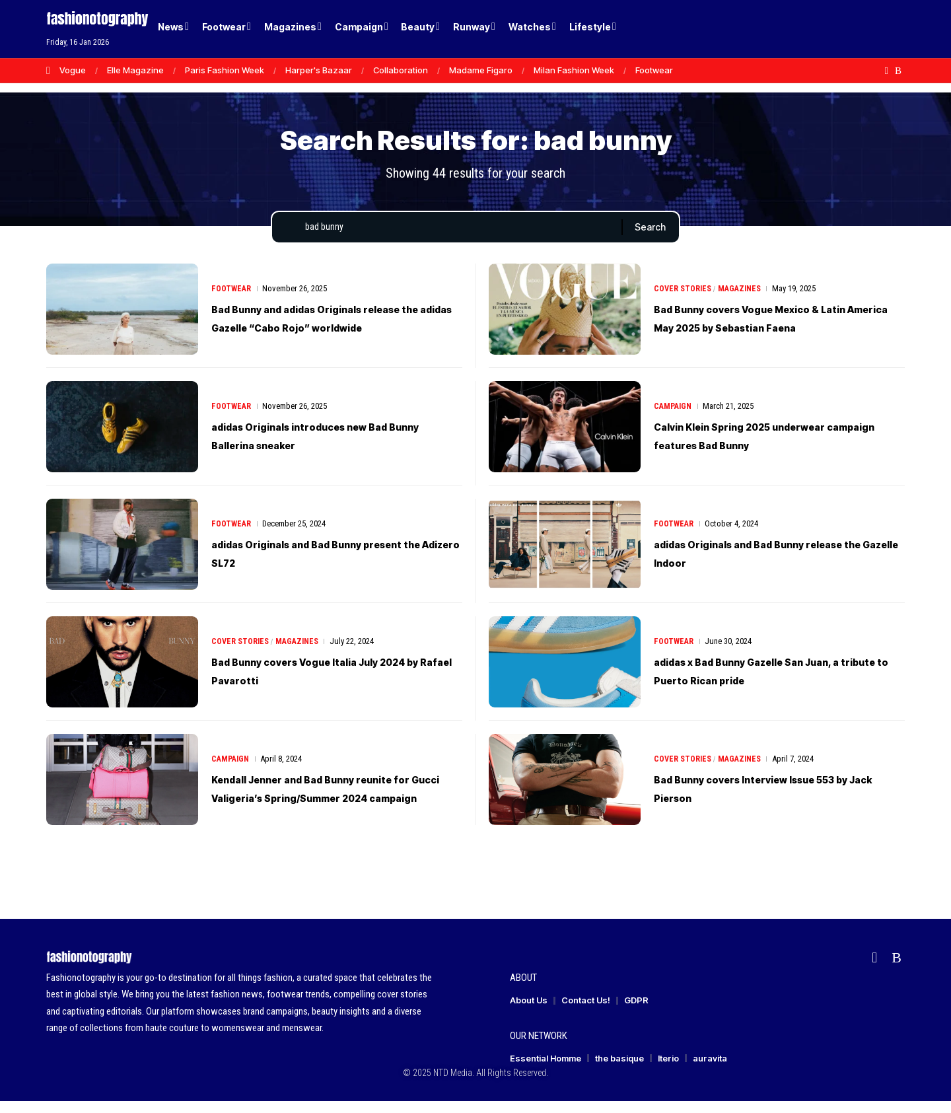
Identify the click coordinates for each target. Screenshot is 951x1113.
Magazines (744, 291)
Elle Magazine (135, 70)
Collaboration (400, 70)
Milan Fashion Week (574, 70)
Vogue (72, 70)
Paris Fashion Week (224, 70)
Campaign (674, 418)
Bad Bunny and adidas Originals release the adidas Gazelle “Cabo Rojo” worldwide (320, 329)
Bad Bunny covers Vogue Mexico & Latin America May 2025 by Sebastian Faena (775, 329)
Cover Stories (684, 291)
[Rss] (898, 71)
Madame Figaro (480, 70)
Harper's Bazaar (318, 70)
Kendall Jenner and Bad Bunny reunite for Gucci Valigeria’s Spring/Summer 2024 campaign (333, 799)
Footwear (654, 70)
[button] (872, 29)
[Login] (844, 29)
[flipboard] (887, 71)
